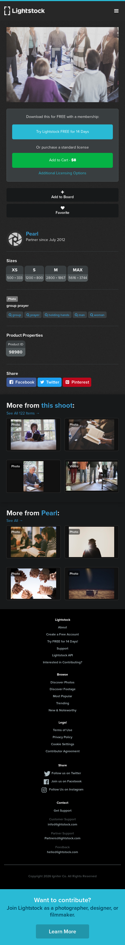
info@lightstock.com (62, 824)
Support (62, 648)
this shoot (57, 405)
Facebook (21, 382)
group (15, 315)
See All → (14, 520)
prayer (32, 315)
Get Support (63, 810)
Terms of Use (62, 730)
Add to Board (62, 195)
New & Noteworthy (62, 710)
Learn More (62, 931)
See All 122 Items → (23, 413)
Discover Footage (63, 689)
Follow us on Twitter (66, 773)
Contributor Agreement (63, 751)
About (62, 627)
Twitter (50, 382)
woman (97, 315)
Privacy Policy (62, 737)
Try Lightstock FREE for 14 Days (62, 131)
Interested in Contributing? (62, 662)
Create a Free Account (62, 634)
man (80, 315)
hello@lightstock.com (62, 852)
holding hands (57, 315)
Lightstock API (62, 655)
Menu (116, 11)
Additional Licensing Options (62, 173)
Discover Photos (62, 682)
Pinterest (77, 382)
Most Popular (62, 696)
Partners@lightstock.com (62, 838)
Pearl (32, 234)
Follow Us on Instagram (66, 789)
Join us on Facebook (66, 781)
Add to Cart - (62, 160)
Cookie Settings (62, 744)
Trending (62, 703)
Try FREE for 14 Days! (62, 641)
